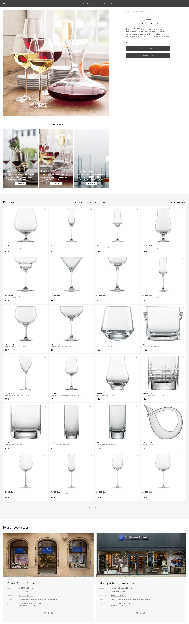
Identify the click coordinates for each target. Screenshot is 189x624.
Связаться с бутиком (148, 55)
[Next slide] (108, 158)
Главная (128, 11)
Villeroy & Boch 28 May (22, 583)
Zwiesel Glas (33, 599)
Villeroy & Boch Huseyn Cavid (118, 583)
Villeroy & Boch (23, 599)
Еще (128, 42)
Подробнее (148, 48)
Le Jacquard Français (51, 599)
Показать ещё (94, 512)
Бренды (135, 11)
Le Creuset (41, 599)
